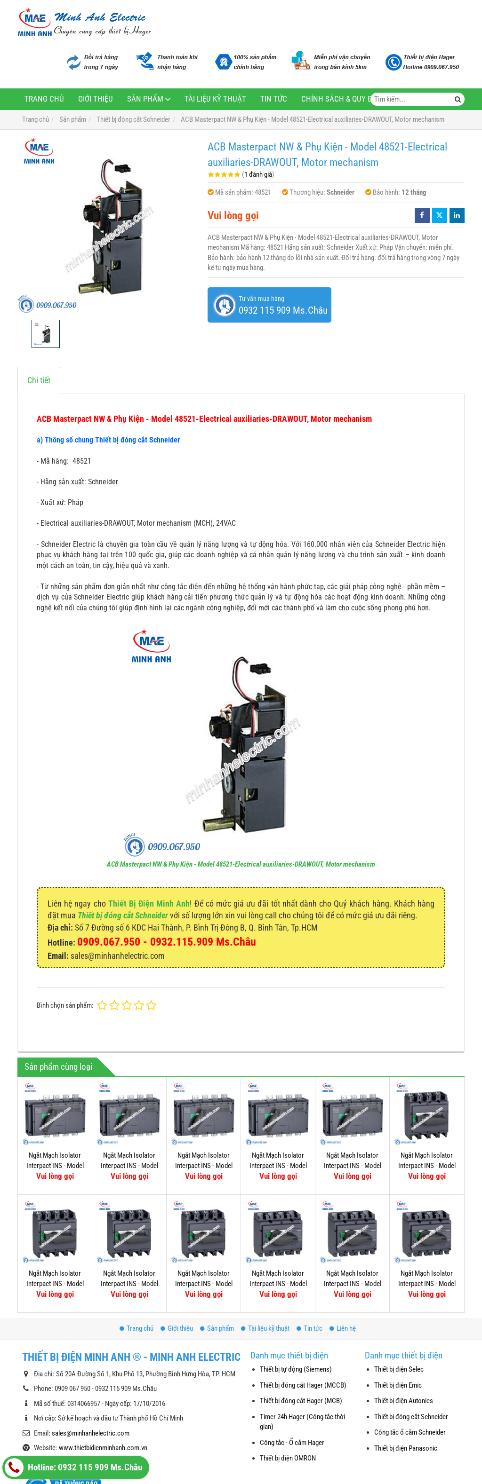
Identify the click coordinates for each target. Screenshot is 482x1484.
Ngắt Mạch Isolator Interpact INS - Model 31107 (278, 1283)
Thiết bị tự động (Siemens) (296, 1369)
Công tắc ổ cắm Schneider (410, 1432)
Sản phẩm (145, 99)
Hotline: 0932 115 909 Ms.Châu (73, 1467)
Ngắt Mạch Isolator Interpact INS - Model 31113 (55, 1283)
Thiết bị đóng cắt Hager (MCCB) (303, 1385)
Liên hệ (342, 1328)
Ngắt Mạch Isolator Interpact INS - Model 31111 (129, 1283)
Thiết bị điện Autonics (403, 1401)
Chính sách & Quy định (343, 99)
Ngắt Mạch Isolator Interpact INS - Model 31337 (55, 1165)
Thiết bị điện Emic (398, 1385)
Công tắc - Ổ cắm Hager (292, 1442)
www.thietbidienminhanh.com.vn (103, 1448)
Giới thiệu (95, 99)
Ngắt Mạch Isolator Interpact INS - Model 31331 (278, 1165)
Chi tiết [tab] (38, 380)
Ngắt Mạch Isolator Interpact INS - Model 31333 (204, 1165)
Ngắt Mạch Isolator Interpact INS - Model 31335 (129, 1165)
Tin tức (273, 99)
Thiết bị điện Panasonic (405, 1448)
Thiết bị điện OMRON (288, 1458)
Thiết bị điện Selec (399, 1369)
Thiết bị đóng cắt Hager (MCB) (301, 1401)
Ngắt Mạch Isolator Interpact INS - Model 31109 (204, 1283)
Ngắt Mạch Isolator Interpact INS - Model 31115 (427, 1165)
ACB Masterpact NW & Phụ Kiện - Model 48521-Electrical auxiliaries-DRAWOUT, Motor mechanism (241, 864)
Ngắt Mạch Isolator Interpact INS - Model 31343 (352, 1165)
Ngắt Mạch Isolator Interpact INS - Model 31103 (352, 1283)
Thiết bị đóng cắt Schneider (123, 915)
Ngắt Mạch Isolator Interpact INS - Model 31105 (427, 1283)
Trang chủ (44, 99)
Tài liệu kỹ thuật (215, 99)
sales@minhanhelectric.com (90, 1433)
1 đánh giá (258, 174)
